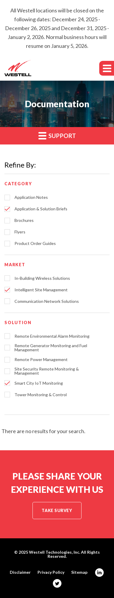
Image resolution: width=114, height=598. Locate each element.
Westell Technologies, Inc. (54, 552)
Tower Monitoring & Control (40, 395)
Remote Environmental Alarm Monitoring (51, 336)
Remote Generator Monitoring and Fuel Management (50, 348)
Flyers (19, 232)
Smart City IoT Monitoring (38, 383)
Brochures (24, 220)
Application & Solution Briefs (40, 209)
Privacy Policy (51, 572)
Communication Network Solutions (46, 301)
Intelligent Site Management (41, 290)
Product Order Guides (35, 243)
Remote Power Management (41, 360)
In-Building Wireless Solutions (42, 278)
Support (57, 135)
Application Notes (31, 197)
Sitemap (79, 572)
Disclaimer (20, 572)
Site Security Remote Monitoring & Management (46, 371)
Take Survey (57, 510)
